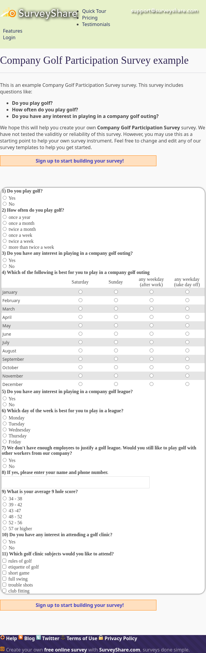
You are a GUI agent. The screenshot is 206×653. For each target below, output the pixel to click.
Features (12, 31)
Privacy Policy (118, 638)
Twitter (47, 638)
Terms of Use (79, 638)
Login (9, 37)
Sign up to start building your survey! (80, 160)
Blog (26, 638)
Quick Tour (94, 11)
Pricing (90, 17)
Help (8, 638)
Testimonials (96, 24)
